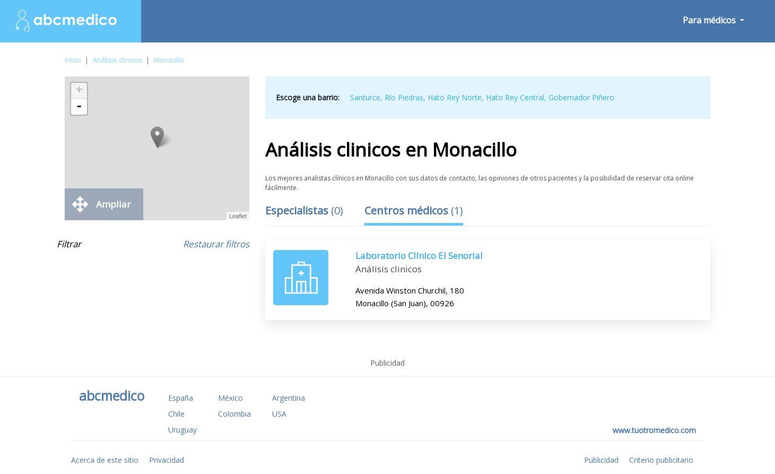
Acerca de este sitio (104, 460)
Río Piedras (404, 97)
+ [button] (79, 91)
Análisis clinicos (117, 60)
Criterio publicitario (661, 460)
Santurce (365, 97)
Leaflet (238, 216)
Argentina (288, 398)
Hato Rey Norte (455, 97)
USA (279, 414)
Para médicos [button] (710, 20)
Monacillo (168, 60)
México (230, 398)
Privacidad (166, 460)
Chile (176, 414)
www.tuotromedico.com (654, 430)
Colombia (234, 414)
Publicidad (601, 460)
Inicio (73, 60)
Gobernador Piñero (581, 97)
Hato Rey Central (515, 97)
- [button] (79, 107)
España (180, 398)
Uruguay (182, 430)
